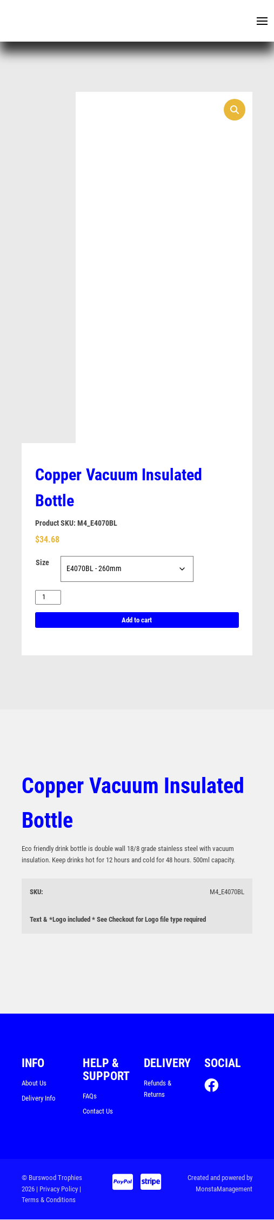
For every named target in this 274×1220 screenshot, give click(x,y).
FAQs (90, 1096)
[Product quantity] (48, 597)
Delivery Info (39, 1098)
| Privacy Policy (57, 1189)
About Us (34, 1084)
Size (42, 563)
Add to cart (137, 620)
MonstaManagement (224, 1189)
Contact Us (98, 1112)
